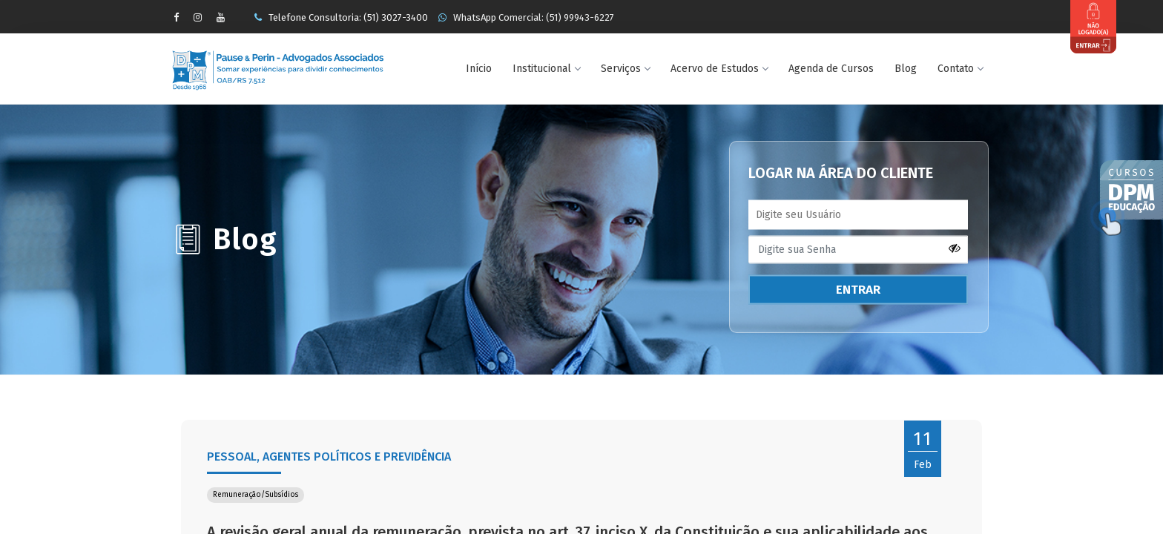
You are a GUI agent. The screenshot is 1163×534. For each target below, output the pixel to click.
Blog (906, 68)
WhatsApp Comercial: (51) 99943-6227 (526, 17)
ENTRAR (858, 289)
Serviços (625, 68)
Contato (960, 68)
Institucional (546, 68)
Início (479, 68)
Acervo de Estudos (719, 68)
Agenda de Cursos (831, 68)
